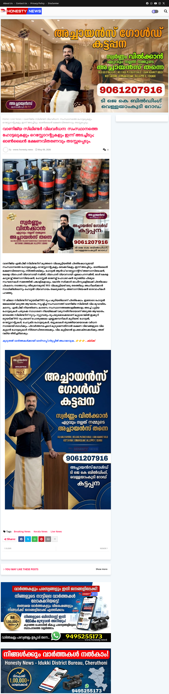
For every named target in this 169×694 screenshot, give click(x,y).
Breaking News (22, 531)
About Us (8, 3)
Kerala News (40, 531)
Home (5, 119)
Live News (16, 119)
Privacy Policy (37, 3)
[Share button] (55, 539)
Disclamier (53, 3)
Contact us (21, 3)
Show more (101, 569)
